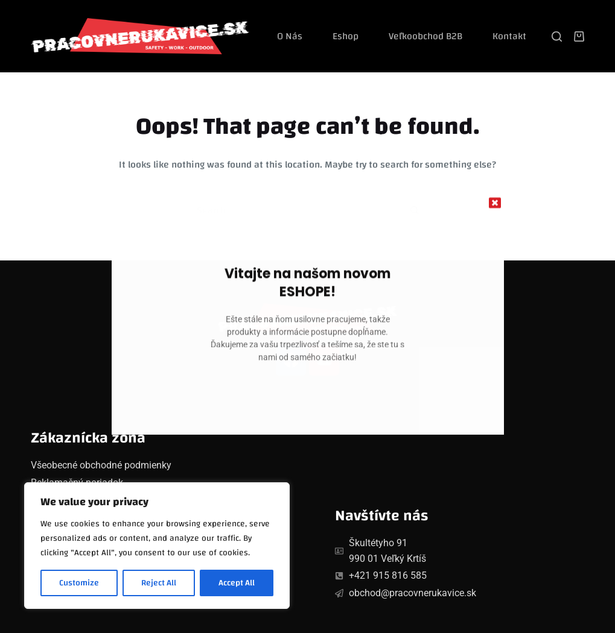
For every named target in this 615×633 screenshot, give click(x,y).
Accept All (236, 583)
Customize (79, 583)
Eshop (345, 36)
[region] (157, 545)
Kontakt (509, 36)
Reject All (158, 583)
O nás (289, 36)
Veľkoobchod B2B (425, 36)
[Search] (557, 36)
